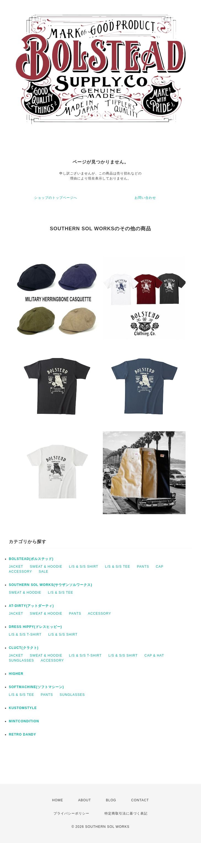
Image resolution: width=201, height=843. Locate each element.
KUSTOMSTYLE (23, 708)
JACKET (16, 567)
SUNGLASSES (21, 660)
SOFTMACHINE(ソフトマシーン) (36, 687)
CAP (160, 567)
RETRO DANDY (22, 734)
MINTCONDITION (24, 721)
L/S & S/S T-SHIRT (25, 634)
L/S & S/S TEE (117, 567)
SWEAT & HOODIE (46, 567)
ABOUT (84, 800)
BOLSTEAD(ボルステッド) (31, 559)
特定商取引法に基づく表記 (126, 813)
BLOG (111, 800)
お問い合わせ (145, 198)
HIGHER (16, 674)
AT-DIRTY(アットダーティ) (31, 606)
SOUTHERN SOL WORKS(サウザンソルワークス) (50, 585)
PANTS (143, 567)
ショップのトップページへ (55, 198)
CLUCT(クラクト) (24, 648)
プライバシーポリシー (71, 813)
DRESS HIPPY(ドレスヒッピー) (35, 627)
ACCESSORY (20, 572)
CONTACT (140, 800)
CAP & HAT (154, 655)
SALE (43, 572)
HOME (57, 800)
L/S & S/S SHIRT (83, 567)
